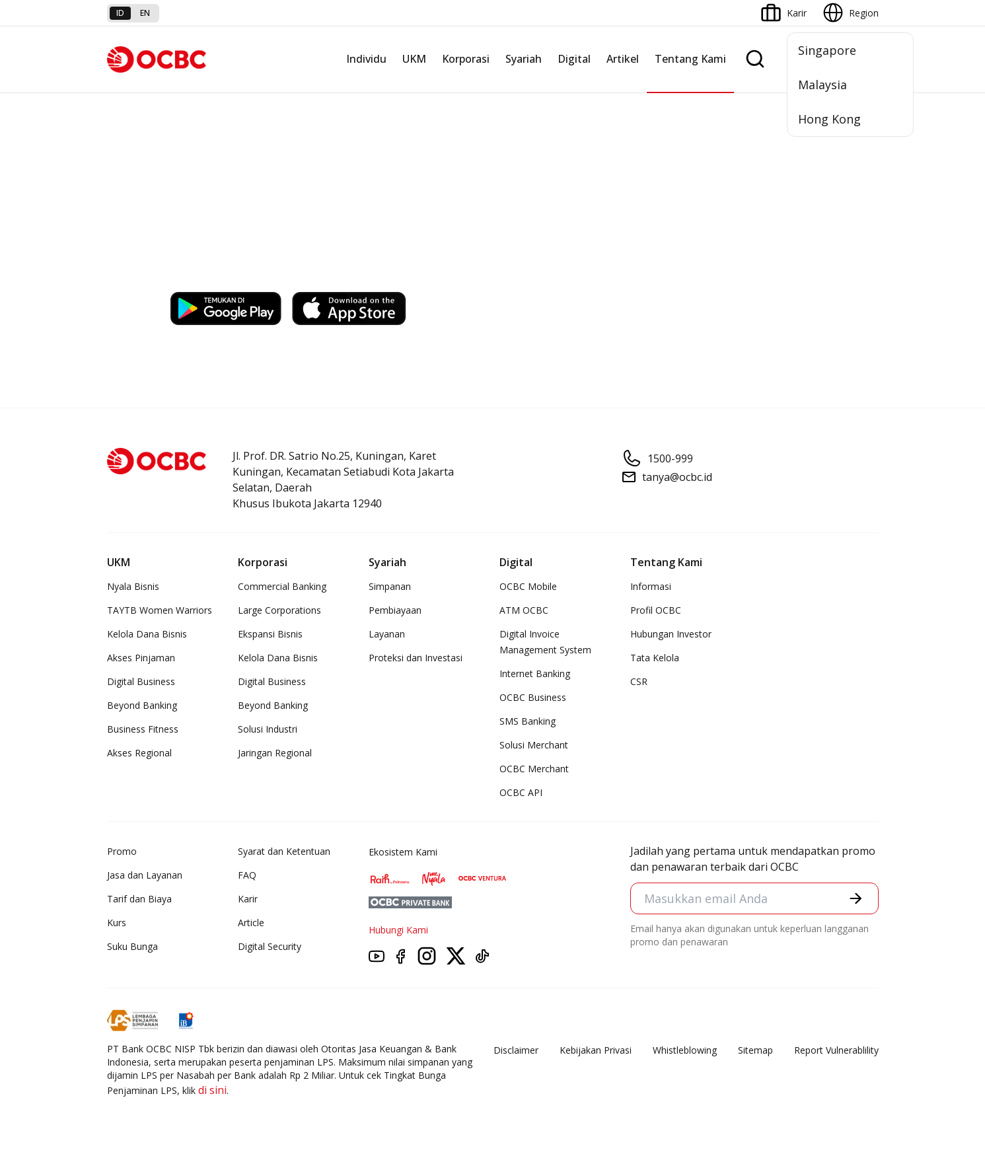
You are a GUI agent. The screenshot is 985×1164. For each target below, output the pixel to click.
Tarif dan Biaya (139, 898)
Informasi (650, 586)
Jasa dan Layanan (144, 875)
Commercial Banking (282, 586)
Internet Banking (534, 673)
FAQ (247, 875)
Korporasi (466, 59)
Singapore (827, 50)
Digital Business (141, 681)
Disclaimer (515, 1050)
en (145, 12)
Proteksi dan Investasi (415, 657)
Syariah (523, 59)
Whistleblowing (685, 1050)
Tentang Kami (690, 59)
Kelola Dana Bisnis (147, 634)
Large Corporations (279, 610)
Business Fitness (142, 729)
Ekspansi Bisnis (270, 634)
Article (251, 922)
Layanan (387, 634)
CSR (638, 681)
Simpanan (390, 586)
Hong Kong (829, 119)
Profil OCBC (655, 610)
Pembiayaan (395, 610)
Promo (122, 851)
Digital (574, 59)
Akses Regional (139, 752)
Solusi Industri (267, 729)
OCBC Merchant (534, 768)
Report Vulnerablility (836, 1050)
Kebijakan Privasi (596, 1050)
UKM (414, 59)
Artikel (622, 59)
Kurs (116, 922)
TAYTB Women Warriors (159, 610)
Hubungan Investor (670, 634)
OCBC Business (532, 697)
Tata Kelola (654, 657)
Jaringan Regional (275, 752)
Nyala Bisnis (133, 586)
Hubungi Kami (398, 930)
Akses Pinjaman (141, 657)
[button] (855, 898)
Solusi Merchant (533, 745)
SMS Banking (527, 721)
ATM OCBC (523, 610)
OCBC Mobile (528, 586)
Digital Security (269, 946)
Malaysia (822, 84)
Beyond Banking (142, 705)
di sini (212, 1090)
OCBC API (520, 792)
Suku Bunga (132, 946)
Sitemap (755, 1050)
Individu (366, 59)
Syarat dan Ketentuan (284, 851)
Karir (248, 898)
